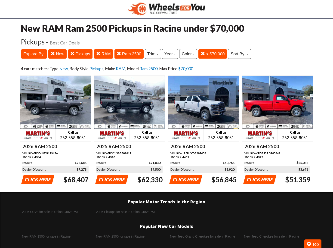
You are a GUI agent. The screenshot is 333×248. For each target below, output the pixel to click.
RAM (103, 53)
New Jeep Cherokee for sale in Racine (271, 236)
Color (188, 54)
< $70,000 (213, 53)
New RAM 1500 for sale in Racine (46, 236)
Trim (152, 54)
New (57, 53)
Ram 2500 (129, 53)
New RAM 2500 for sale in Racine (120, 236)
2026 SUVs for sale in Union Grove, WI (50, 212)
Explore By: (34, 54)
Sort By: (239, 54)
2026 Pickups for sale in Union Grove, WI (125, 212)
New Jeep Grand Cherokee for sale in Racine (202, 236)
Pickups (80, 53)
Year (170, 54)
